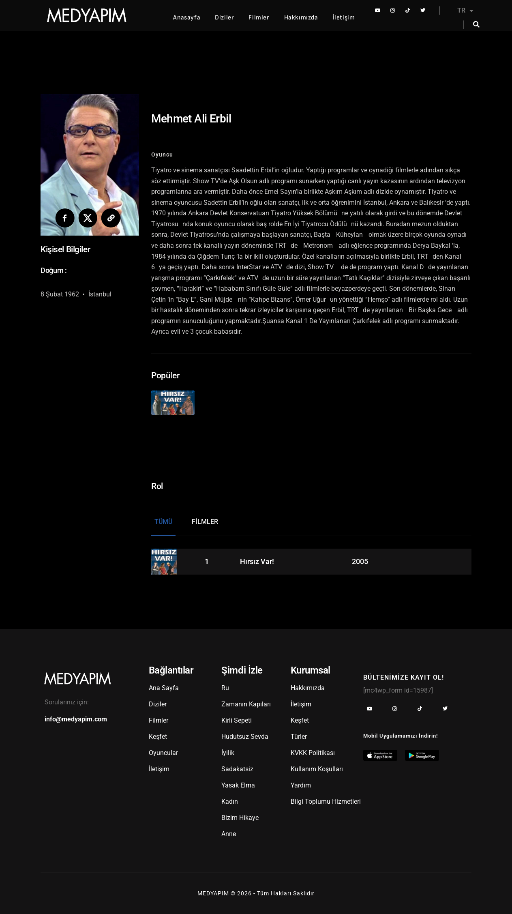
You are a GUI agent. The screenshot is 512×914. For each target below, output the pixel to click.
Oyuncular (163, 751)
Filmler (259, 17)
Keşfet (158, 734)
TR (465, 10)
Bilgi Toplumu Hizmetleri (326, 799)
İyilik (227, 751)
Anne (228, 832)
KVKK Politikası (313, 751)
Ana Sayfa (164, 686)
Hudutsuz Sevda (244, 734)
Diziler (224, 17)
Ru (225, 686)
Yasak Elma (238, 783)
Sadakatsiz (237, 767)
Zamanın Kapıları (246, 702)
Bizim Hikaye (240, 816)
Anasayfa (186, 17)
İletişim (344, 17)
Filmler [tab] (205, 519)
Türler (299, 734)
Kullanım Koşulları (317, 767)
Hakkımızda (301, 17)
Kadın (229, 799)
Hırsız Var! (257, 559)
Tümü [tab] (163, 519)
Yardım (301, 783)
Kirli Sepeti (236, 718)
